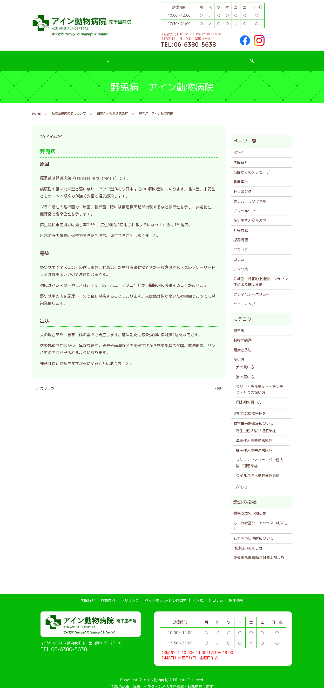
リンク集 (240, 263)
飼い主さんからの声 (249, 215)
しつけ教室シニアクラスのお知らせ (260, 520)
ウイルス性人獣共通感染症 (258, 470)
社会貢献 (240, 224)
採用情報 (249, 58)
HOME (36, 108)
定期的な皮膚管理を (249, 408)
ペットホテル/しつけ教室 (158, 58)
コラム (224, 58)
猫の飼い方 (245, 371)
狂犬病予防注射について (253, 533)
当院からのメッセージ (251, 166)
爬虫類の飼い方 (248, 396)
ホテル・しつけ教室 (249, 195)
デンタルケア (244, 205)
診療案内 (89, 58)
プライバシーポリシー (251, 288)
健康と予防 (242, 344)
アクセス (198, 58)
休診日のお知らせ (247, 542)
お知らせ (240, 481)
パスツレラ (45, 383)
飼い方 (238, 354)
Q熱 (218, 383)
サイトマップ (244, 298)
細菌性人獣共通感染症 (112, 108)
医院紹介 (62, 58)
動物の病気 (242, 334)
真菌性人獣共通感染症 (254, 435)
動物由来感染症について (69, 108)
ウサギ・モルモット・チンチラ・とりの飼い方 (259, 384)
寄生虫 (238, 324)
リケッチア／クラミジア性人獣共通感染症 (259, 457)
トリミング (117, 58)
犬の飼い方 (245, 361)
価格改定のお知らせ (249, 507)
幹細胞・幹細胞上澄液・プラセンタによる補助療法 (260, 276)
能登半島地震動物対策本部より (258, 552)
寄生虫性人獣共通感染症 (256, 425)
